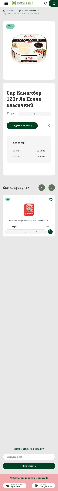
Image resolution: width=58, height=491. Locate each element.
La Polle (41, 150)
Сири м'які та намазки (26, 10)
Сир (11, 10)
